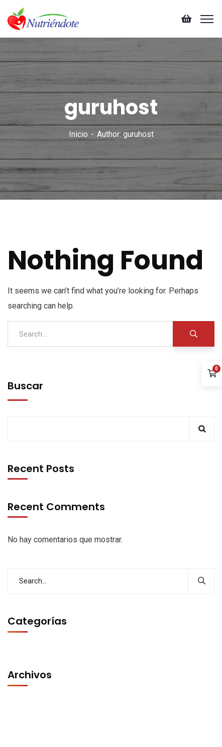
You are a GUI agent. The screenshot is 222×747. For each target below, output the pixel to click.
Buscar (25, 386)
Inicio (78, 134)
